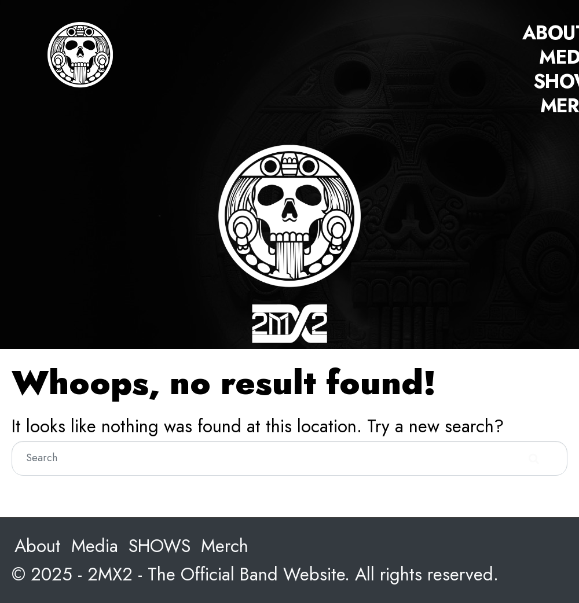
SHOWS (159, 546)
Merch (224, 546)
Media (94, 546)
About (37, 546)
